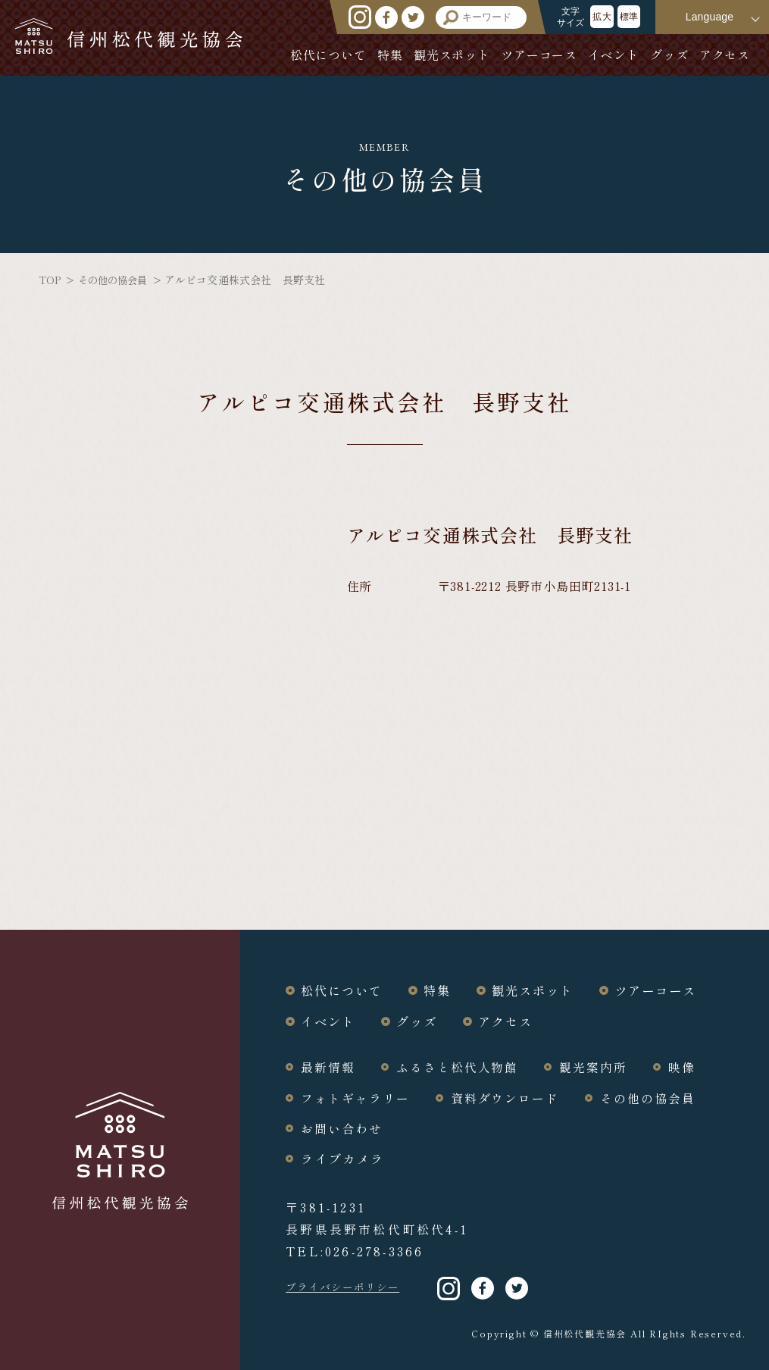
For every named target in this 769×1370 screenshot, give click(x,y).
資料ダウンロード (509, 1096)
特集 (390, 54)
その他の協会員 (116, 279)
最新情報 (329, 1066)
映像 (689, 1066)
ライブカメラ (342, 1157)
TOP (50, 279)
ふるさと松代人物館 (461, 1066)
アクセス (724, 54)
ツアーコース (539, 54)
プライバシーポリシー (347, 1285)
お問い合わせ (342, 1127)
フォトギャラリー (356, 1096)
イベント (613, 54)
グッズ (669, 54)
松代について (328, 54)
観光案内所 (599, 1066)
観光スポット (452, 54)
